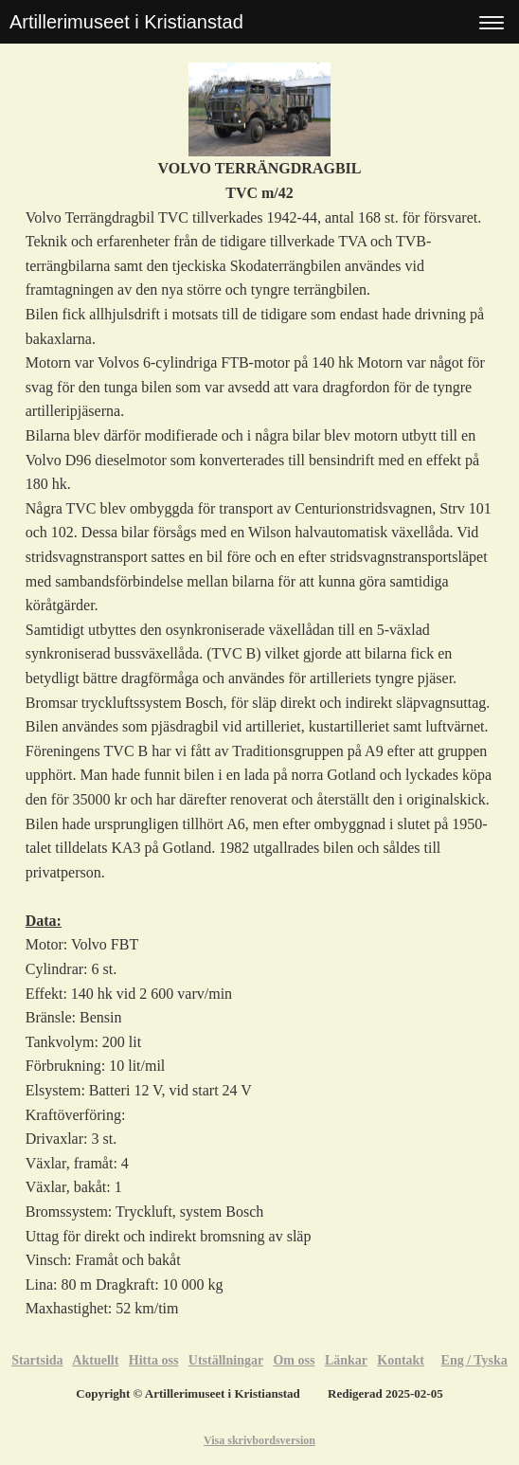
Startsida (37, 1360)
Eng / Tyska (474, 1360)
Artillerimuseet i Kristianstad (126, 21)
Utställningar (225, 1360)
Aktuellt (95, 1360)
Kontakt (400, 1360)
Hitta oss (154, 1360)
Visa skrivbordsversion (259, 1440)
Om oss (293, 1360)
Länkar (346, 1360)
